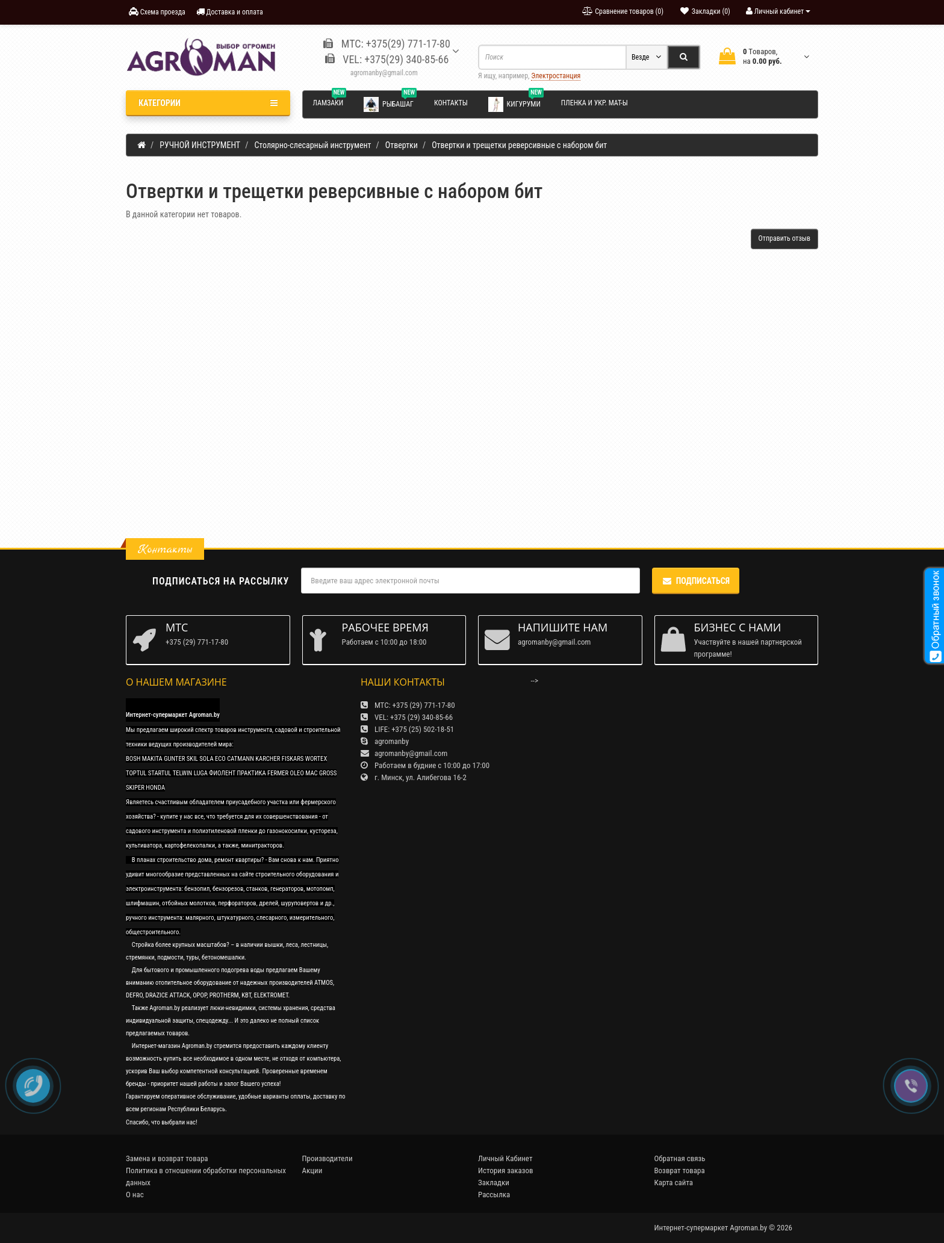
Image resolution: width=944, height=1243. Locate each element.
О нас (135, 1194)
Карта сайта (674, 1182)
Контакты (451, 103)
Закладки (493, 1182)
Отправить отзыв (784, 238)
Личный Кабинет (505, 1158)
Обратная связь (680, 1158)
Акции (312, 1170)
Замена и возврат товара (167, 1158)
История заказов (505, 1170)
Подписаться (696, 581)
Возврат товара (679, 1170)
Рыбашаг (390, 103)
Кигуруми (516, 103)
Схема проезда (157, 11)
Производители (327, 1158)
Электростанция (555, 76)
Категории (208, 103)
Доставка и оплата (229, 11)
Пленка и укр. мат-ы (594, 103)
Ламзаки (330, 101)
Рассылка (494, 1194)
